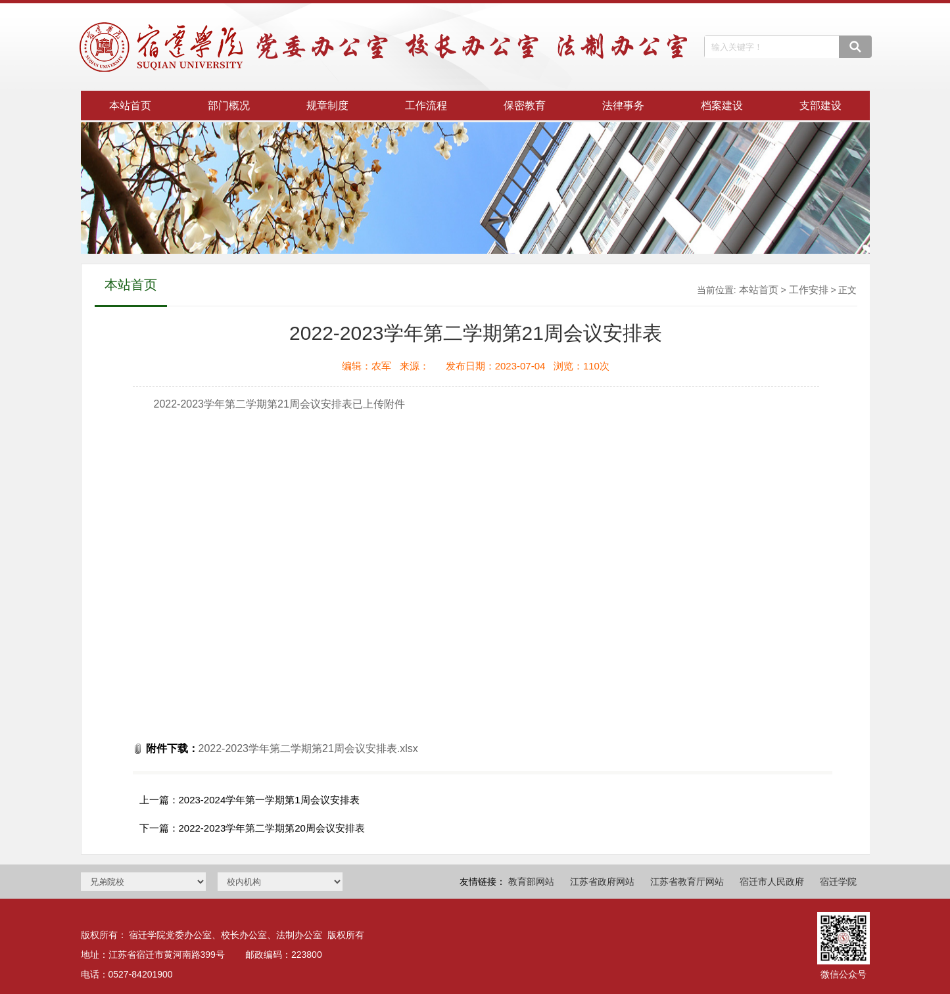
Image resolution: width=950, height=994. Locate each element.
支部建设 (820, 105)
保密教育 (525, 105)
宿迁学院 (838, 881)
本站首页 (130, 105)
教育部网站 (531, 881)
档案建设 (722, 105)
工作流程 (426, 105)
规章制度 (327, 105)
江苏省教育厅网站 (687, 881)
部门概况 (229, 105)
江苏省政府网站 (602, 881)
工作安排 (808, 289)
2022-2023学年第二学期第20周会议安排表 (272, 828)
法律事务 (623, 105)
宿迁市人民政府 (772, 881)
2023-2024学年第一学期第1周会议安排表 (269, 799)
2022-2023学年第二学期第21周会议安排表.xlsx (308, 748)
